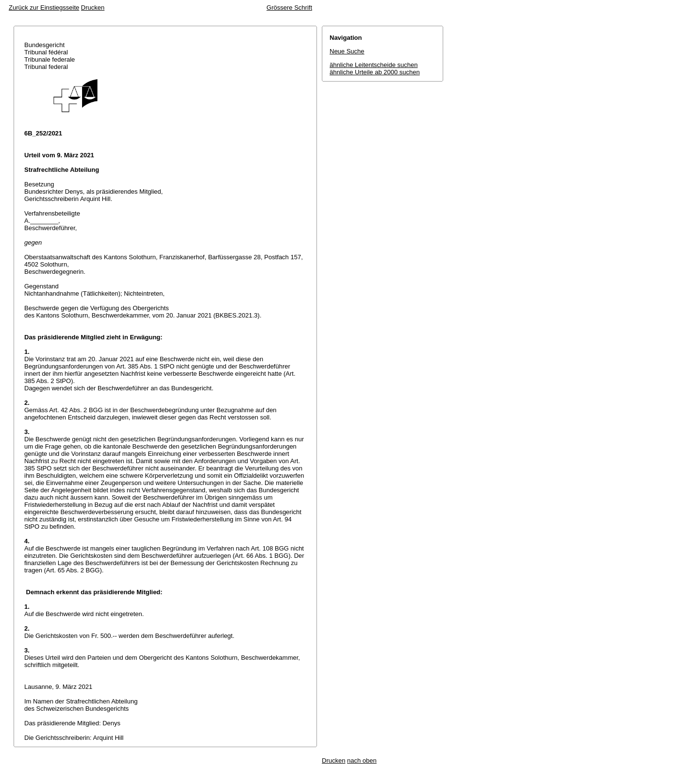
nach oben (362, 760)
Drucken (92, 7)
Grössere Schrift (289, 7)
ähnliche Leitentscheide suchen (373, 64)
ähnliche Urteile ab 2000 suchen (375, 72)
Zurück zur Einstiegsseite (44, 7)
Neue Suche (347, 51)
